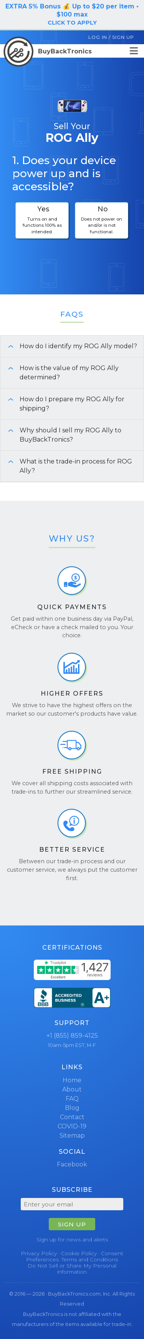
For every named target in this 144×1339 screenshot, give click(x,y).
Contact (72, 1117)
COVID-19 (72, 1126)
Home (72, 1080)
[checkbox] (42, 220)
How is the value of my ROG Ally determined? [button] (59, 372)
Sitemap (72, 1135)
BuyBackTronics (47, 51)
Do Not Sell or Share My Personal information (72, 1269)
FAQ (72, 1098)
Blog (72, 1107)
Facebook (72, 1164)
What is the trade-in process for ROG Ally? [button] (66, 466)
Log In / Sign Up (111, 37)
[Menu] (134, 51)
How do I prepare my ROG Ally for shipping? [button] (62, 403)
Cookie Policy (79, 1253)
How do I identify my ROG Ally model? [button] (68, 346)
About (72, 1089)
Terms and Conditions (89, 1259)
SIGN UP (72, 1224)
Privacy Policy (39, 1253)
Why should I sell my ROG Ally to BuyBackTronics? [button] (60, 435)
